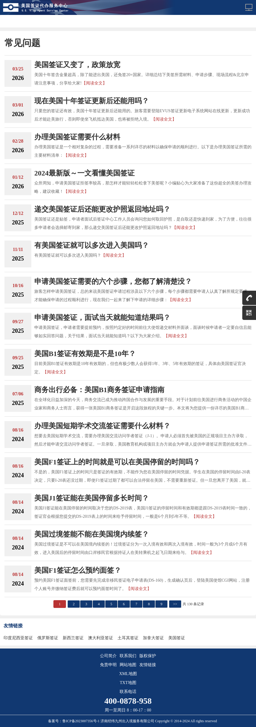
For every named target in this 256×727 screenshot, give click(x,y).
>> (175, 604)
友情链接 (147, 665)
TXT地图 (128, 682)
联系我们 (128, 656)
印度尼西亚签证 (18, 638)
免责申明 (108, 665)
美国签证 (176, 638)
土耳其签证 (128, 638)
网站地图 (128, 665)
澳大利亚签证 (100, 638)
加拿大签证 (153, 638)
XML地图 (128, 673)
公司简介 (108, 656)
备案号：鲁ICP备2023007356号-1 (74, 721)
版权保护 (147, 656)
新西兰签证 (73, 638)
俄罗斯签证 (47, 638)
